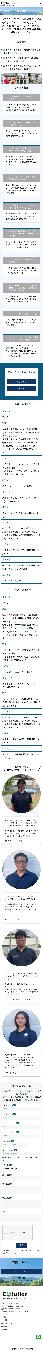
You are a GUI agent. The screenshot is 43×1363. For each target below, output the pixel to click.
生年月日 (5, 1165)
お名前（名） (7, 1114)
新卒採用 (20, 382)
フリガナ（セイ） (8, 1123)
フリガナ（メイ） (8, 1132)
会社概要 (4, 1326)
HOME (3, 1323)
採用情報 (4, 1332)
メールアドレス (8, 1150)
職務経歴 (5, 1184)
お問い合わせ (20, 1278)
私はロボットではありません (15, 1239)
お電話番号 (6, 1141)
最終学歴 (5, 1175)
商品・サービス (6, 1329)
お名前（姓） (7, 1105)
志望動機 (5, 1200)
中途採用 (20, 388)
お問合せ (4, 1335)
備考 (4, 1216)
